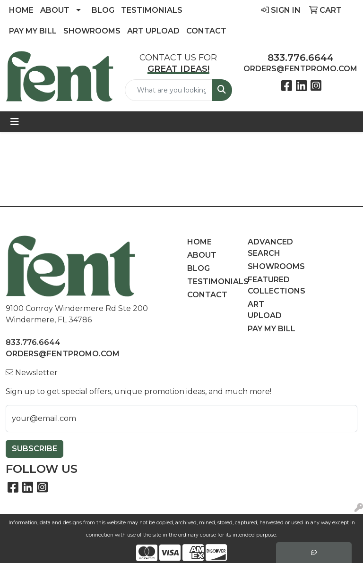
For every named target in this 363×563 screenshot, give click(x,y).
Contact (206, 30)
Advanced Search (270, 247)
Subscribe (34, 448)
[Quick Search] (169, 90)
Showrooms (92, 30)
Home (21, 10)
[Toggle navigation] (15, 121)
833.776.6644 (301, 57)
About (54, 10)
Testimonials (151, 10)
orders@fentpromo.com (300, 68)
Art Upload (153, 30)
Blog (103, 10)
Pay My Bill (33, 30)
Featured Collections (272, 285)
